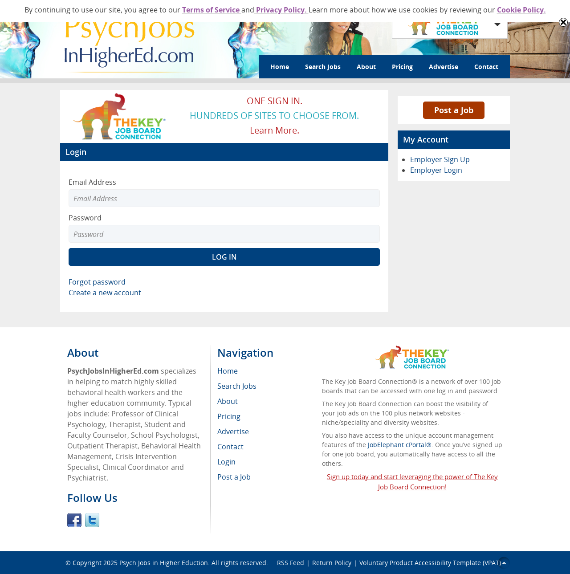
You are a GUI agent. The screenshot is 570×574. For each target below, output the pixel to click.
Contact (486, 66)
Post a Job (453, 110)
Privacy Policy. (281, 10)
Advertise (443, 66)
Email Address (92, 182)
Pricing (402, 66)
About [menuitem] (227, 401)
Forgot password (97, 282)
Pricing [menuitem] (228, 416)
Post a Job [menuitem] (234, 477)
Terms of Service (211, 10)
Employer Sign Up (440, 159)
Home (279, 66)
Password (85, 218)
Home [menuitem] (227, 371)
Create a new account (105, 292)
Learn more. (274, 130)
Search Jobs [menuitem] (236, 386)
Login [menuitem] (226, 462)
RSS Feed (290, 562)
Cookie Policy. (521, 10)
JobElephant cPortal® (400, 444)
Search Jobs (323, 66)
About (366, 66)
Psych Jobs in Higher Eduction (163, 562)
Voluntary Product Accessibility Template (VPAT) (430, 562)
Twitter (92, 520)
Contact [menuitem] (230, 447)
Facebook (74, 520)
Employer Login (436, 170)
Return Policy (331, 562)
